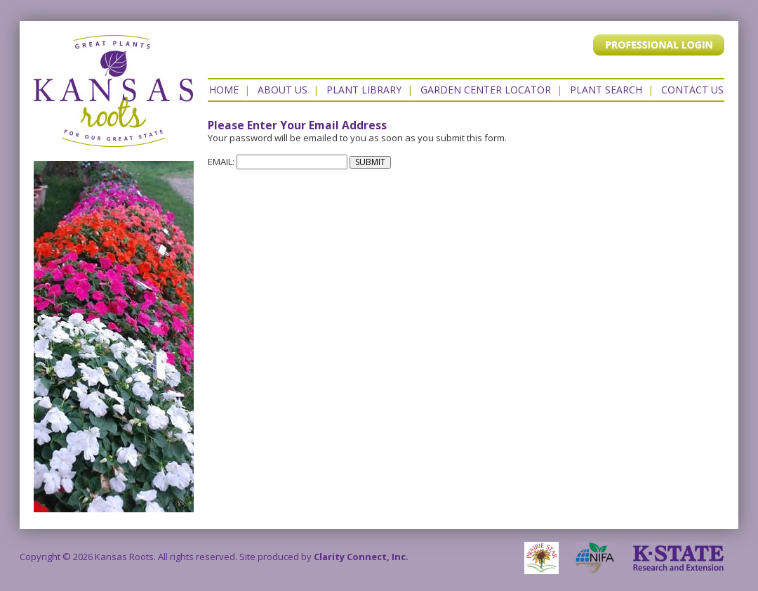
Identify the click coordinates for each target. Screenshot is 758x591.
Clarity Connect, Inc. (361, 556)
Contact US (692, 89)
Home (224, 89)
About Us (282, 89)
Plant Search (606, 89)
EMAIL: (277, 161)
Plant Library (363, 89)
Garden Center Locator (485, 89)
